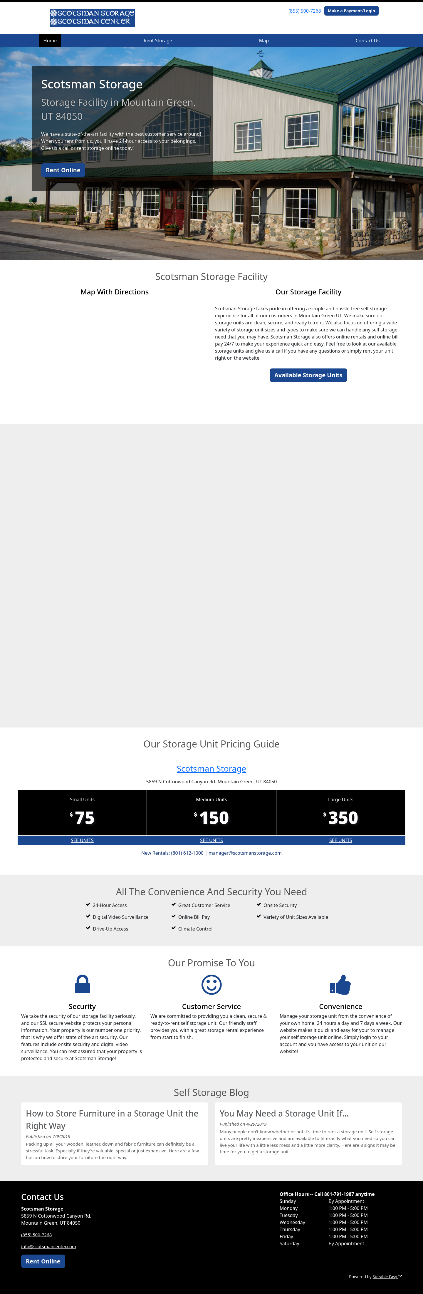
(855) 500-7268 (304, 11)
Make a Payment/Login (351, 11)
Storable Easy (386, 1276)
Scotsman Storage (211, 768)
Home (50, 40)
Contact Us (368, 40)
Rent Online (63, 170)
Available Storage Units (308, 375)
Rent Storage (158, 40)
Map (264, 40)
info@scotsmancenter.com (50, 1246)
